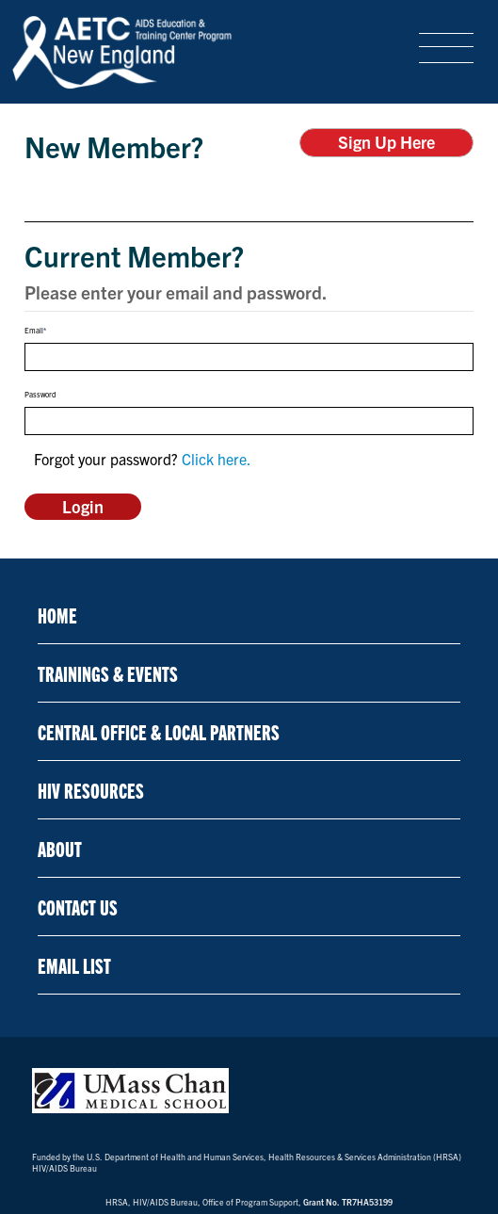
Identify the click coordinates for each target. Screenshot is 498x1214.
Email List (74, 965)
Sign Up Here (386, 142)
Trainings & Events (108, 673)
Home (57, 614)
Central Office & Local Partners (159, 731)
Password (40, 394)
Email (33, 330)
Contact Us (78, 906)
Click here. (216, 458)
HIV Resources (91, 789)
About (60, 848)
